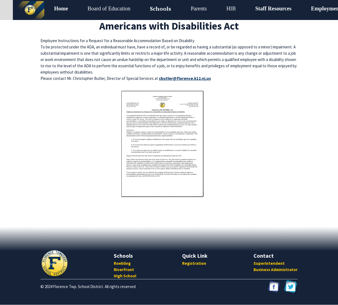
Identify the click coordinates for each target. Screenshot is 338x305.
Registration (194, 263)
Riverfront (124, 269)
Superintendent (269, 263)
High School (125, 275)
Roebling (122, 263)
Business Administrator (276, 269)
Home (61, 8)
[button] (109, 8)
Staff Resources (273, 8)
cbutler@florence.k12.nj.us (185, 78)
